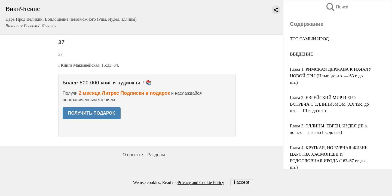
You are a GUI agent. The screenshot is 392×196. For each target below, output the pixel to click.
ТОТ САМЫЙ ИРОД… (311, 38)
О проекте (132, 154)
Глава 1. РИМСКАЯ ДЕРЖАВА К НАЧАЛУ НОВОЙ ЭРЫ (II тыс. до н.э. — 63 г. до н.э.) (330, 76)
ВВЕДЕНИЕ (301, 54)
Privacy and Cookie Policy (200, 182)
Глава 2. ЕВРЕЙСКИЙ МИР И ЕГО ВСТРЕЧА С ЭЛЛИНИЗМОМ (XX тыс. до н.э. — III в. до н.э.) (329, 104)
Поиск (337, 7)
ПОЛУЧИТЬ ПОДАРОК (91, 113)
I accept (241, 182)
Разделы (156, 154)
